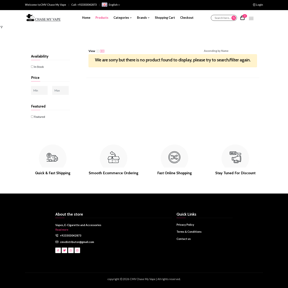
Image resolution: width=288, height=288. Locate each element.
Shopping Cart (165, 17)
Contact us (184, 238)
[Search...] (224, 18)
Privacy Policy (185, 224)
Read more (61, 229)
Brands (143, 17)
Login (257, 4)
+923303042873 (70, 235)
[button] (219, 51)
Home (86, 17)
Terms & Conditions (189, 231)
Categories (123, 17)
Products (102, 17)
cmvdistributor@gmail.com (77, 242)
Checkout (187, 17)
